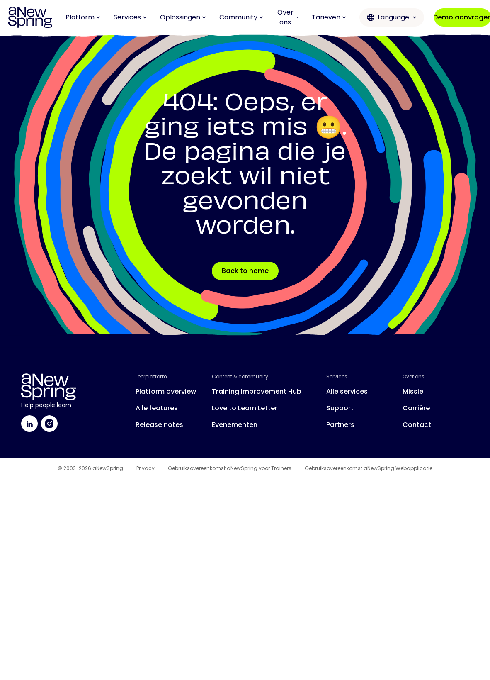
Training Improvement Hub (256, 391)
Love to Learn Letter (244, 408)
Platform (82, 17)
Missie (413, 391)
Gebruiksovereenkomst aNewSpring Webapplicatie (368, 468)
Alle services (347, 391)
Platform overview (166, 391)
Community (241, 17)
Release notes (159, 424)
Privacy (145, 468)
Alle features (157, 408)
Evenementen (234, 424)
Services (130, 17)
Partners (340, 424)
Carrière (416, 408)
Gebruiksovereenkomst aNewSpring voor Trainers (229, 468)
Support (340, 408)
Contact (417, 424)
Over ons (287, 17)
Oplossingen (183, 17)
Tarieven (329, 17)
